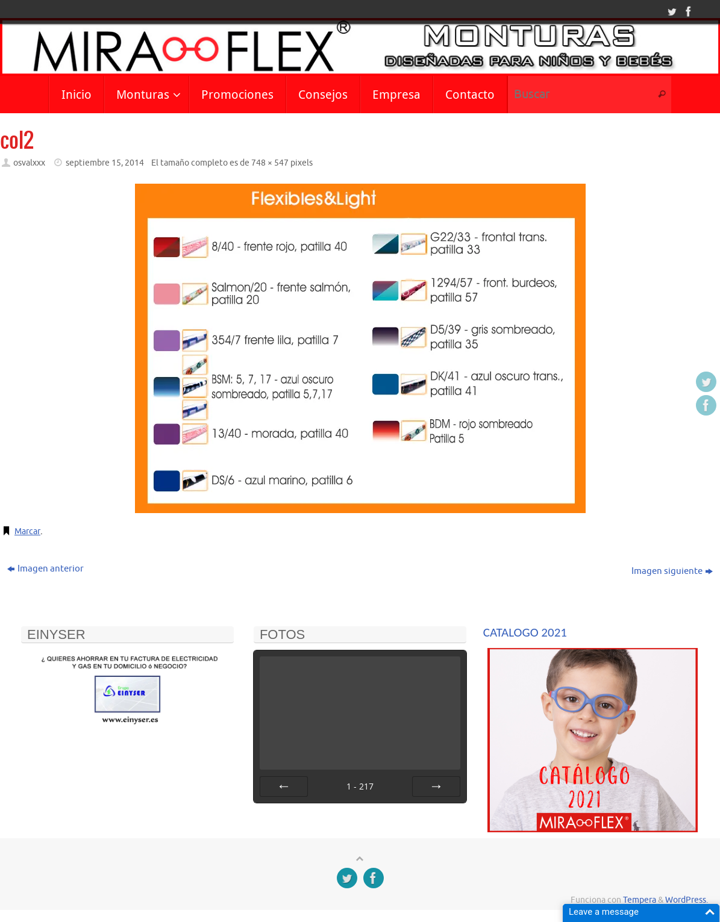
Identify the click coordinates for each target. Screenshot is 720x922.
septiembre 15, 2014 (105, 163)
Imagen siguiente (672, 571)
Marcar (28, 531)
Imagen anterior (45, 569)
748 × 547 (270, 163)
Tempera (639, 900)
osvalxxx (29, 163)
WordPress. (686, 900)
